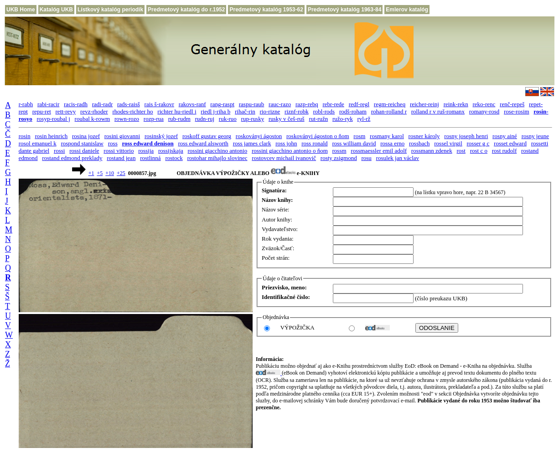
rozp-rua (154, 118)
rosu (366, 157)
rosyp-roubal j (53, 118)
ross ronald (314, 143)
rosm (359, 136)
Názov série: (275, 209)
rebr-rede (333, 104)
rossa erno (392, 143)
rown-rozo (126, 118)
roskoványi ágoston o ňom (317, 136)
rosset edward (510, 143)
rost (461, 150)
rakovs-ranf (192, 104)
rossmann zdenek (431, 150)
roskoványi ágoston (259, 136)
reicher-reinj (424, 104)
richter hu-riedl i (176, 111)
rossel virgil (448, 143)
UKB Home (20, 9)
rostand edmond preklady (72, 157)
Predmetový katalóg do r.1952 (186, 9)
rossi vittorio (119, 150)
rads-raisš (128, 104)
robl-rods (324, 111)
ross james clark (252, 143)
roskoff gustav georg (206, 136)
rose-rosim (516, 111)
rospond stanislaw (82, 143)
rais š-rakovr (159, 104)
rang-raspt (222, 104)
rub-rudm (179, 118)
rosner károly (424, 136)
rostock (173, 157)
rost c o (478, 150)
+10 (109, 173)
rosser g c (478, 143)
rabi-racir (48, 104)
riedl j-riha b (215, 111)
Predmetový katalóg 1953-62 (266, 9)
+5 (100, 173)
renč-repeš (512, 104)
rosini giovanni (122, 136)
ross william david (354, 143)
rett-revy (66, 111)
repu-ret (41, 111)
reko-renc (484, 104)
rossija (146, 150)
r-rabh (26, 104)
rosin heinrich (51, 136)
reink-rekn (456, 104)
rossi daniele (84, 150)
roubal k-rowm (92, 118)
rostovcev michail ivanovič (284, 157)
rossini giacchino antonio (218, 150)
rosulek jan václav (397, 157)
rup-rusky (252, 118)
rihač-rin (245, 111)
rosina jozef (86, 136)
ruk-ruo (228, 118)
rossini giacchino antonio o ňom (290, 150)
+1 (91, 173)
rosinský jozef (161, 136)
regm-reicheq (389, 104)
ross (113, 143)
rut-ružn (318, 118)
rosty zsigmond (339, 157)
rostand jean (121, 157)
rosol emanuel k (38, 143)
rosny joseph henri (466, 136)
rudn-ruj (205, 118)
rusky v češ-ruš (287, 118)
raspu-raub (251, 104)
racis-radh (76, 104)
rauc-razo (280, 104)
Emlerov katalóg (407, 9)
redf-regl (359, 104)
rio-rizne (270, 111)
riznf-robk (297, 111)
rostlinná (150, 157)
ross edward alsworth (203, 143)
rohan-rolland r (389, 111)
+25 (121, 173)
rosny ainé (504, 136)
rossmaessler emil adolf (379, 150)
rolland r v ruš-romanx (438, 111)
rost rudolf (504, 150)
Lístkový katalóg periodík (110, 9)
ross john (286, 143)
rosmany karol (387, 136)
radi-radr (102, 104)
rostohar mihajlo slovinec (217, 157)
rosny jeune (535, 136)
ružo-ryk (342, 118)
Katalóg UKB (56, 9)
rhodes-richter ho (132, 111)
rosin (25, 136)
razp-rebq (306, 104)
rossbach (419, 143)
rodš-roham (353, 111)
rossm (339, 150)
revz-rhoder (94, 111)
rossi (59, 150)
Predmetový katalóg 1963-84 (344, 9)
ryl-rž (364, 118)
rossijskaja (170, 150)
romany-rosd (484, 111)
